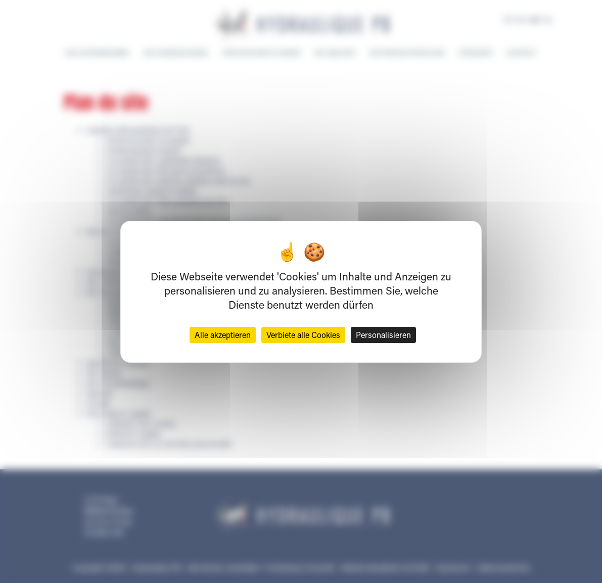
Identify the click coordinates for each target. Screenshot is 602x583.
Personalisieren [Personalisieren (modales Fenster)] (383, 334)
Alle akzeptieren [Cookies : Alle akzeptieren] (223, 334)
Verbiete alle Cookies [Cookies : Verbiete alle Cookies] (303, 334)
